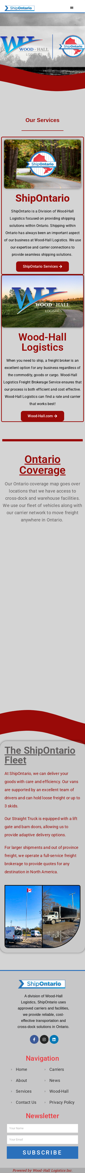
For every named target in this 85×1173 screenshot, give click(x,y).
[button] (72, 7)
